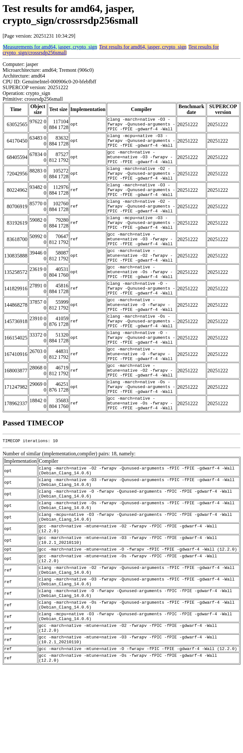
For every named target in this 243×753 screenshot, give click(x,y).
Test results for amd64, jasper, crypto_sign (143, 47)
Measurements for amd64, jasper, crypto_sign (50, 47)
